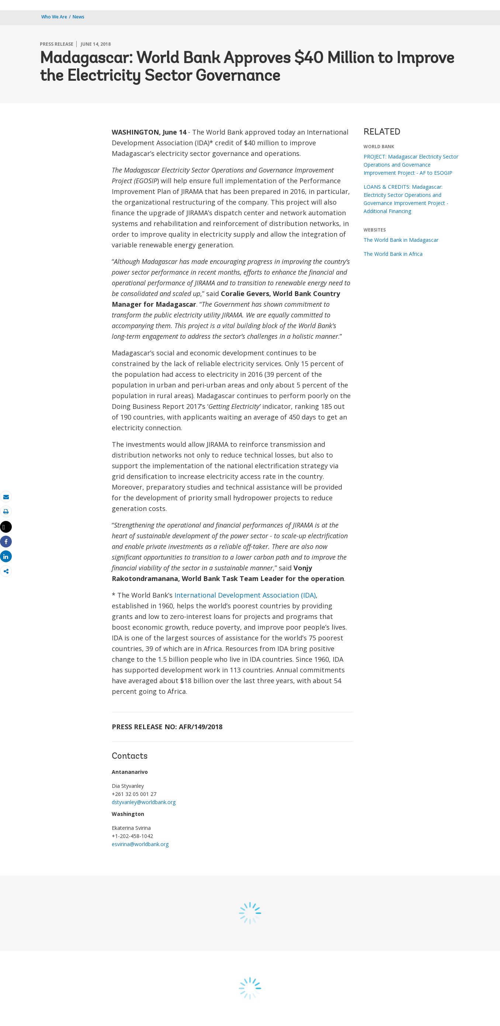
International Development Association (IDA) (245, 595)
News (78, 17)
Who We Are (54, 17)
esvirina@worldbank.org (140, 844)
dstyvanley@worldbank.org (144, 802)
